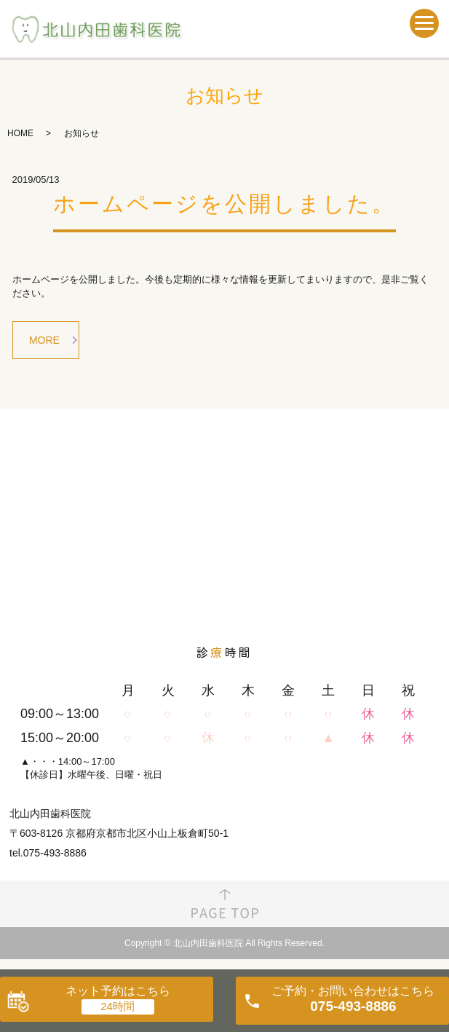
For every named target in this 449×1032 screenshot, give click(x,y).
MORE (44, 340)
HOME (20, 133)
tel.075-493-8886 (48, 853)
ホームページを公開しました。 (224, 204)
